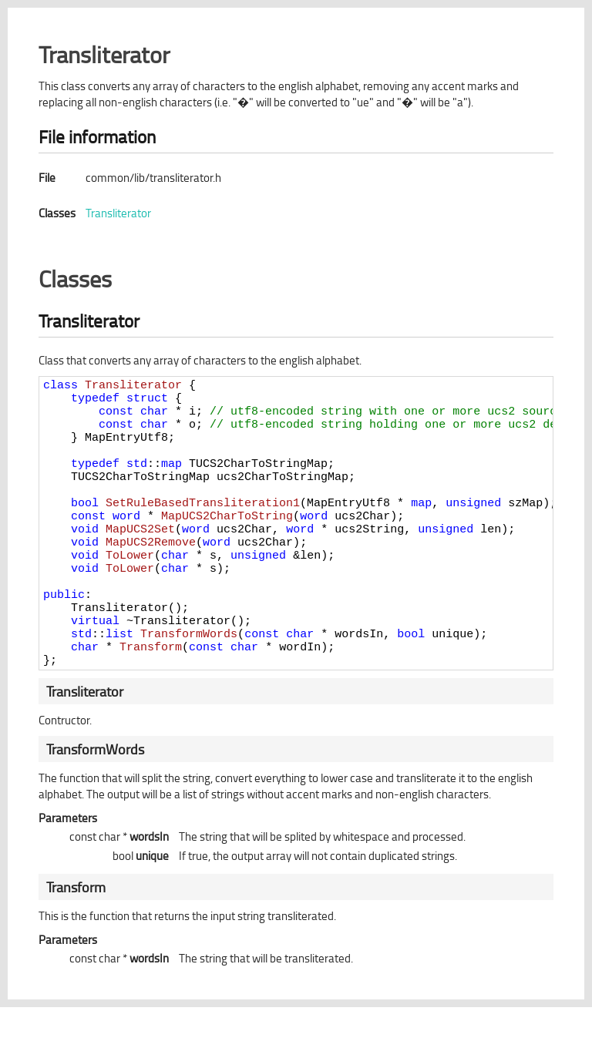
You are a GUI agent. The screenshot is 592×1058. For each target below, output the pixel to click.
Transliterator (118, 213)
